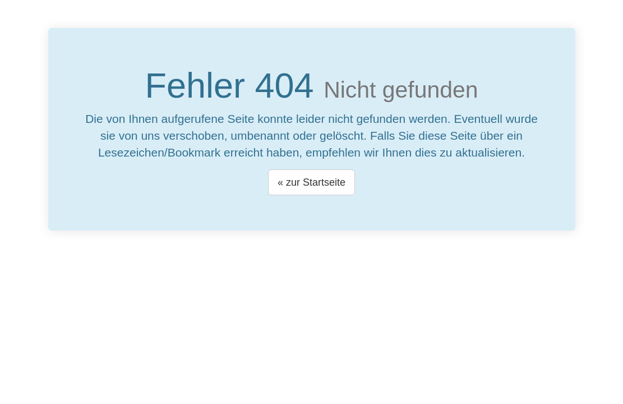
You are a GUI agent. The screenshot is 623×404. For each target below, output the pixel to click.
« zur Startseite (311, 182)
